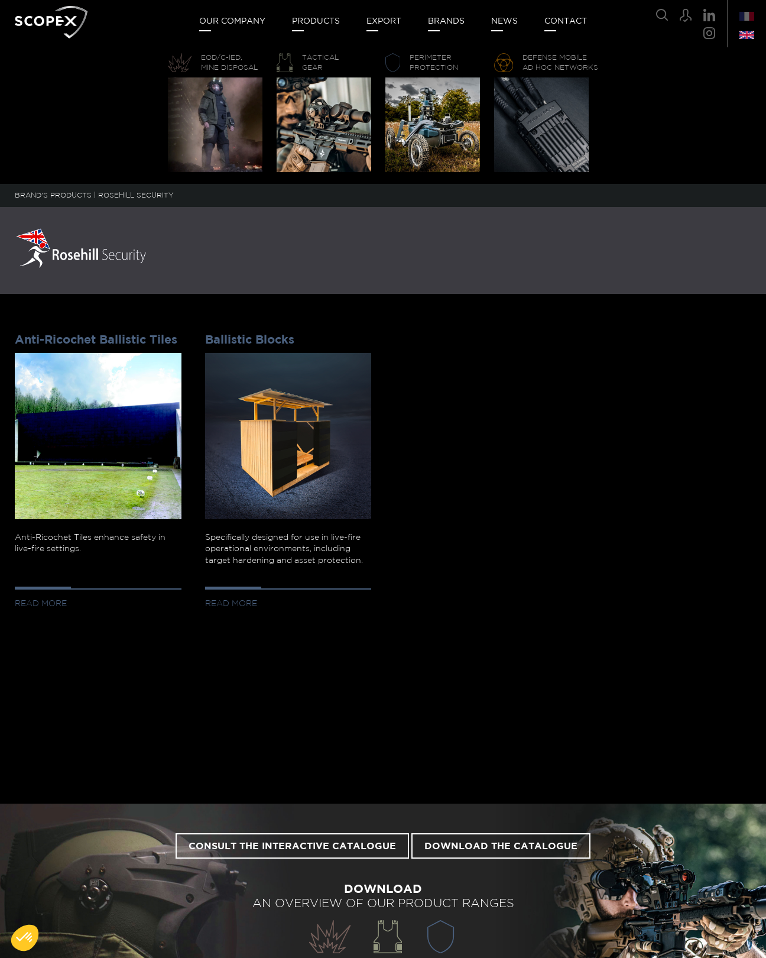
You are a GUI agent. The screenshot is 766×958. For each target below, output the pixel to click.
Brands (446, 21)
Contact (565, 21)
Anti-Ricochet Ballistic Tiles (96, 340)
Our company (232, 21)
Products (316, 21)
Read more (41, 604)
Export (383, 21)
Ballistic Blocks (249, 340)
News (504, 21)
